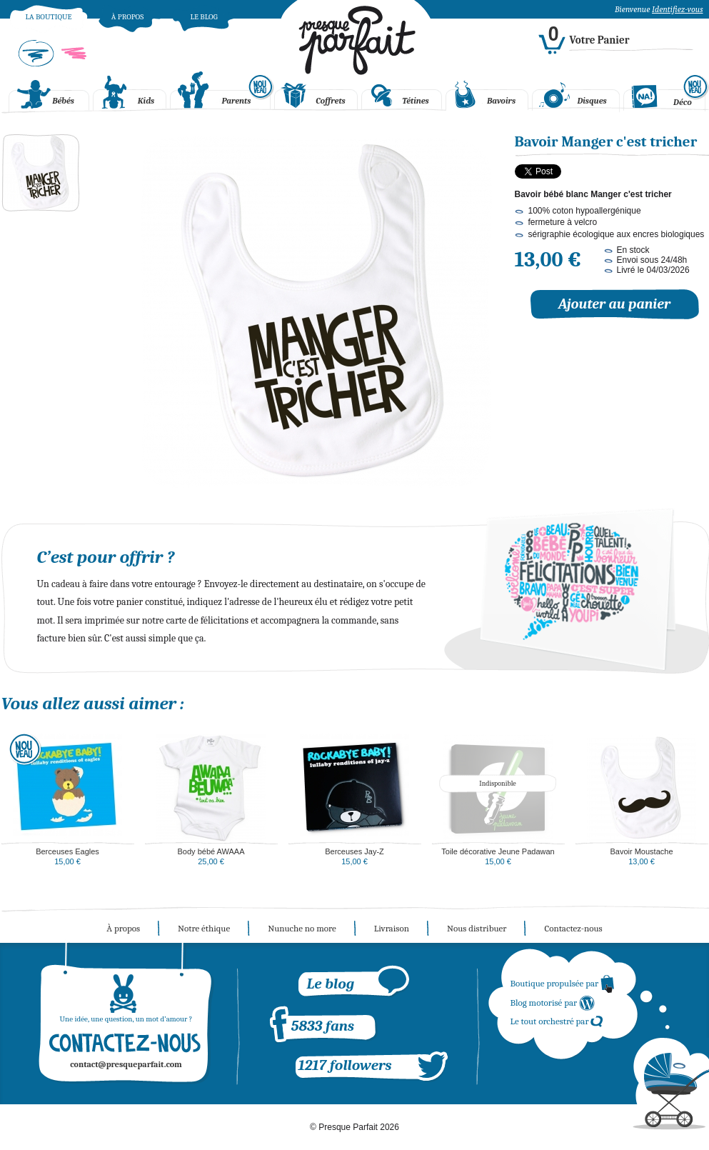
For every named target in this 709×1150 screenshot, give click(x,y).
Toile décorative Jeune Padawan (497, 851)
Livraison (391, 928)
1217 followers (345, 1065)
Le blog (203, 16)
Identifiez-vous (677, 9)
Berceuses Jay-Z (354, 851)
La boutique (48, 16)
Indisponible (497, 783)
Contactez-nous (573, 928)
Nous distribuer (476, 928)
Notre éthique (204, 928)
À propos (127, 16)
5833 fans (322, 1025)
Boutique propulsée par (563, 983)
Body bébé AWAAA (211, 851)
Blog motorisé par (553, 1002)
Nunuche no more (302, 928)
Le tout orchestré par (557, 1021)
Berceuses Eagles (67, 851)
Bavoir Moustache (641, 851)
